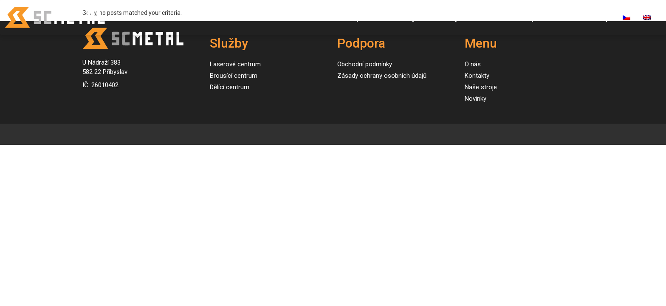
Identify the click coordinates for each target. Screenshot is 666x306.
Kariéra (560, 17)
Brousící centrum (233, 75)
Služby (349, 17)
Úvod (316, 17)
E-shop (598, 17)
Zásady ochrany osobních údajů (381, 75)
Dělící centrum (229, 87)
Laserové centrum (235, 64)
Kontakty (519, 17)
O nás (481, 17)
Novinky (445, 17)
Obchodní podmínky (364, 64)
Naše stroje (399, 17)
